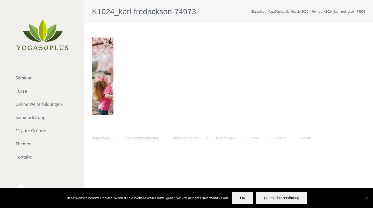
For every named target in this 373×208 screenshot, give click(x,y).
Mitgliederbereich (187, 138)
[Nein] (366, 198)
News (254, 138)
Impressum (101, 138)
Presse (305, 138)
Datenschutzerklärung (141, 138)
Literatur (279, 138)
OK (242, 198)
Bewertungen (225, 138)
